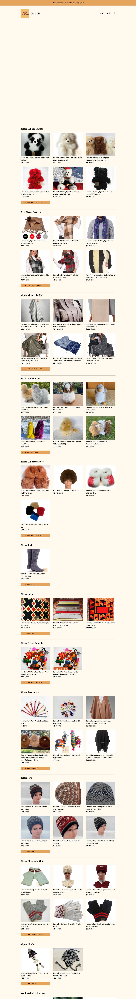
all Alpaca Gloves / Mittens (33, 833)
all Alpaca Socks (28, 483)
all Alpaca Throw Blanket (32, 267)
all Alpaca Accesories (30, 667)
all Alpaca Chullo (29, 882)
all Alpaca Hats (28, 750)
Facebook (56, 986)
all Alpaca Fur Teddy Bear (32, 101)
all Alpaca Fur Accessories (32, 434)
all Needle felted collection (33, 965)
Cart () (108, 13)
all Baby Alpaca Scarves (31, 184)
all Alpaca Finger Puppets (32, 581)
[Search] (115, 14)
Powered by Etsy (110, 992)
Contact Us (24, 992)
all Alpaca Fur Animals (31, 350)
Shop (101, 13)
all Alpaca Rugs (28, 532)
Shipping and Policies (27, 989)
